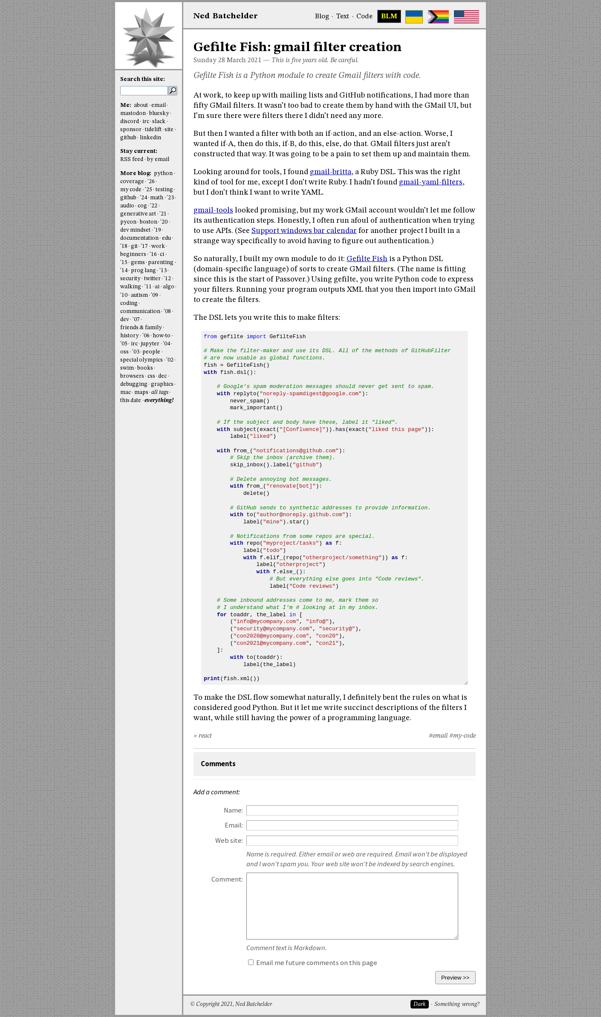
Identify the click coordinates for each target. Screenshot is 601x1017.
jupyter (150, 344)
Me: (126, 105)
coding (129, 303)
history (129, 336)
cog (142, 206)
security (130, 279)
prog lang (143, 270)
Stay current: (138, 151)
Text (342, 16)
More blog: (136, 173)
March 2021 (244, 60)
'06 (146, 336)
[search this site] (144, 90)
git (134, 246)
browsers (132, 376)
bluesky (159, 113)
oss (124, 352)
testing (164, 189)
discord (129, 121)
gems (138, 262)
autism (139, 295)
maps (141, 392)
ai (157, 287)
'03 (135, 352)
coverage (132, 181)
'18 (123, 246)
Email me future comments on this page (312, 962)
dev (124, 319)
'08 (167, 311)
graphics (162, 384)
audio (127, 206)
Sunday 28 (209, 60)
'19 (157, 230)
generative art (138, 214)
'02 (169, 360)
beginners (133, 254)
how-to (161, 336)
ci (162, 254)
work (158, 246)
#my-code (462, 736)
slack (158, 121)
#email (438, 736)
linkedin (150, 138)
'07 (136, 319)
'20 (164, 222)
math (156, 198)
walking (130, 287)
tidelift (153, 129)
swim (127, 368)
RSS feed (131, 159)
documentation (139, 238)
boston (148, 222)
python (163, 173)
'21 (163, 214)
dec (162, 376)
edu (166, 238)
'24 (143, 198)
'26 (151, 181)
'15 (123, 262)
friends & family (141, 327)
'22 (153, 206)
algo (168, 287)
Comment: (227, 879)
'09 (154, 295)
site (169, 129)
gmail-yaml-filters (430, 182)
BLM (389, 16)
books (145, 368)
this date (130, 400)
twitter (152, 279)
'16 (153, 254)
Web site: (229, 840)
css (151, 376)
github (128, 138)
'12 (167, 279)
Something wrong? (456, 1004)
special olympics (141, 360)
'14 (123, 270)
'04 (166, 344)
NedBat (226, 16)
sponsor (131, 129)
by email (158, 159)
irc (145, 121)
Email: (234, 825)
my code (131, 189)
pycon (128, 222)
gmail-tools (213, 210)
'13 (163, 270)
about (141, 105)
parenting (160, 262)
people (151, 352)
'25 (148, 189)
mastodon (133, 113)
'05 (123, 344)
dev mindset (135, 230)
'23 (170, 198)
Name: (233, 810)
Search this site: (142, 79)
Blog (322, 16)
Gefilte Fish (367, 259)
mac (125, 392)
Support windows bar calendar (304, 231)
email (158, 105)
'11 (148, 287)
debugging (133, 384)
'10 (123, 295)
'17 (144, 246)
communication (140, 311)
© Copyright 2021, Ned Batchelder (231, 1004)
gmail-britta (330, 172)
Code (364, 16)
